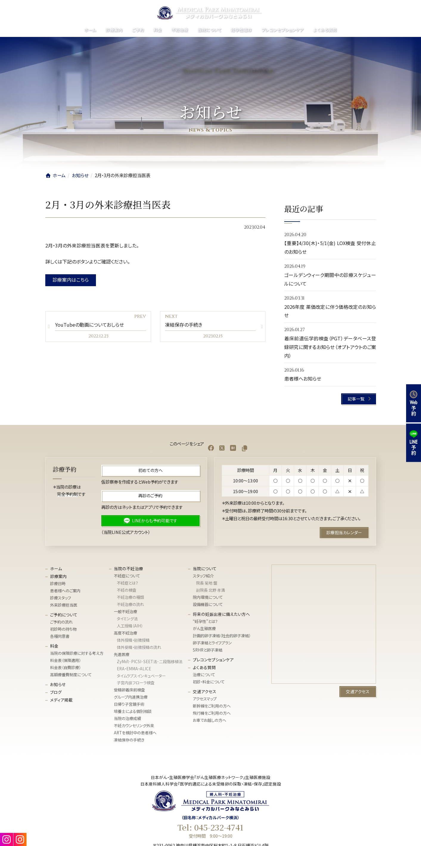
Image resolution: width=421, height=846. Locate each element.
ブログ (56, 692)
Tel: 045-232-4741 (210, 827)
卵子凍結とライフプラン (212, 643)
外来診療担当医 (63, 605)
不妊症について (127, 576)
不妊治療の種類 (130, 597)
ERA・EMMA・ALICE (134, 668)
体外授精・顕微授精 (133, 640)
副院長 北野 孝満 (210, 590)
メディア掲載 (61, 700)
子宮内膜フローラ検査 (135, 682)
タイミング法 (127, 618)
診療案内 (58, 576)
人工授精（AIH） (130, 626)
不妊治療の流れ (130, 604)
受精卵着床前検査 (129, 690)
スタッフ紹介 (203, 576)
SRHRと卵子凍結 (207, 650)
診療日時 (58, 583)
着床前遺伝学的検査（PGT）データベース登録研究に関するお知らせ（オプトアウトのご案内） (330, 347)
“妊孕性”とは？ (205, 621)
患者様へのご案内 (65, 590)
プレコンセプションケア (213, 660)
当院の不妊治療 (128, 568)
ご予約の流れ (61, 622)
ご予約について (63, 615)
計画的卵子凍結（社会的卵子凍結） (222, 635)
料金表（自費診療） (65, 667)
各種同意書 (59, 636)
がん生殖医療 (204, 628)
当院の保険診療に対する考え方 (76, 653)
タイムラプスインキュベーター (141, 675)
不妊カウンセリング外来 (134, 725)
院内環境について (208, 597)
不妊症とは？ (127, 583)
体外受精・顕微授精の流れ (139, 647)
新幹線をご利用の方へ (212, 706)
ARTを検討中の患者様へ (135, 733)
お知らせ (58, 684)
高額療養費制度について (71, 674)
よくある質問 (204, 667)
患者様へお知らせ (302, 378)
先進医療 (121, 654)
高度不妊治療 (125, 633)
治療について (204, 674)
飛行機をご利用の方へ (212, 713)
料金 (54, 646)
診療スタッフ (60, 598)
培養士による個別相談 (133, 711)
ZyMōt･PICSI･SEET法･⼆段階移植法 (149, 661)
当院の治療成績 (127, 718)
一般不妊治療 (125, 611)
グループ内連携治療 (130, 697)
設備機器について (208, 604)
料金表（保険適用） (65, 660)
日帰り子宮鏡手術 (129, 704)
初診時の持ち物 (63, 629)
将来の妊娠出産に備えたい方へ (221, 614)
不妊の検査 (126, 590)
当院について (205, 568)
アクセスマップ (205, 699)
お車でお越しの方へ (209, 720)
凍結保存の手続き (129, 740)
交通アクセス (204, 691)
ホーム (56, 568)
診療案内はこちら (70, 279)
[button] (358, 398)
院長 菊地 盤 (206, 583)
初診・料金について (209, 682)
